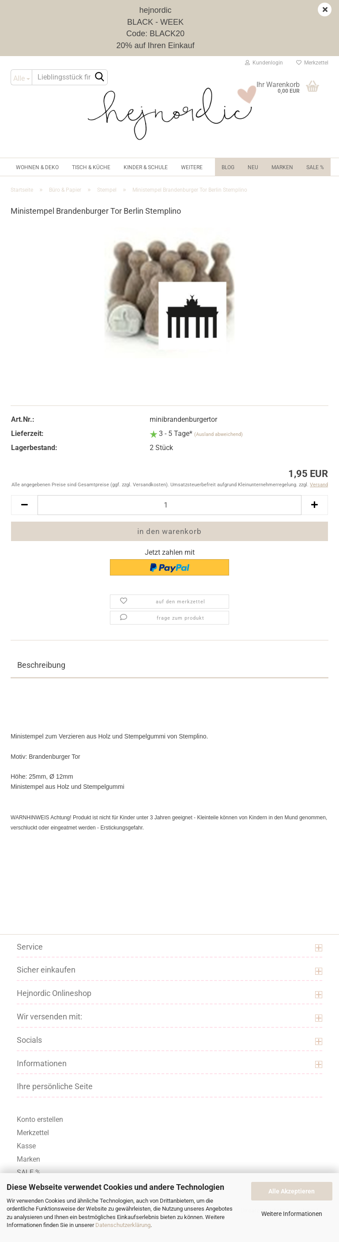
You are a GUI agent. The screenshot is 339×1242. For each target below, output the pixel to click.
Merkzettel (312, 63)
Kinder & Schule (146, 167)
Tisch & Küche (91, 167)
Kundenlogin (264, 63)
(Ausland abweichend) (218, 434)
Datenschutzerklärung (123, 1225)
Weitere (192, 167)
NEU (253, 167)
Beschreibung (41, 665)
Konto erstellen (40, 1119)
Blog (228, 167)
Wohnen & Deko (37, 167)
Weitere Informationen (291, 1213)
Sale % (315, 167)
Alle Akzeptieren (291, 1191)
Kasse (26, 1146)
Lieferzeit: (27, 433)
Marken (282, 167)
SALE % (29, 1172)
